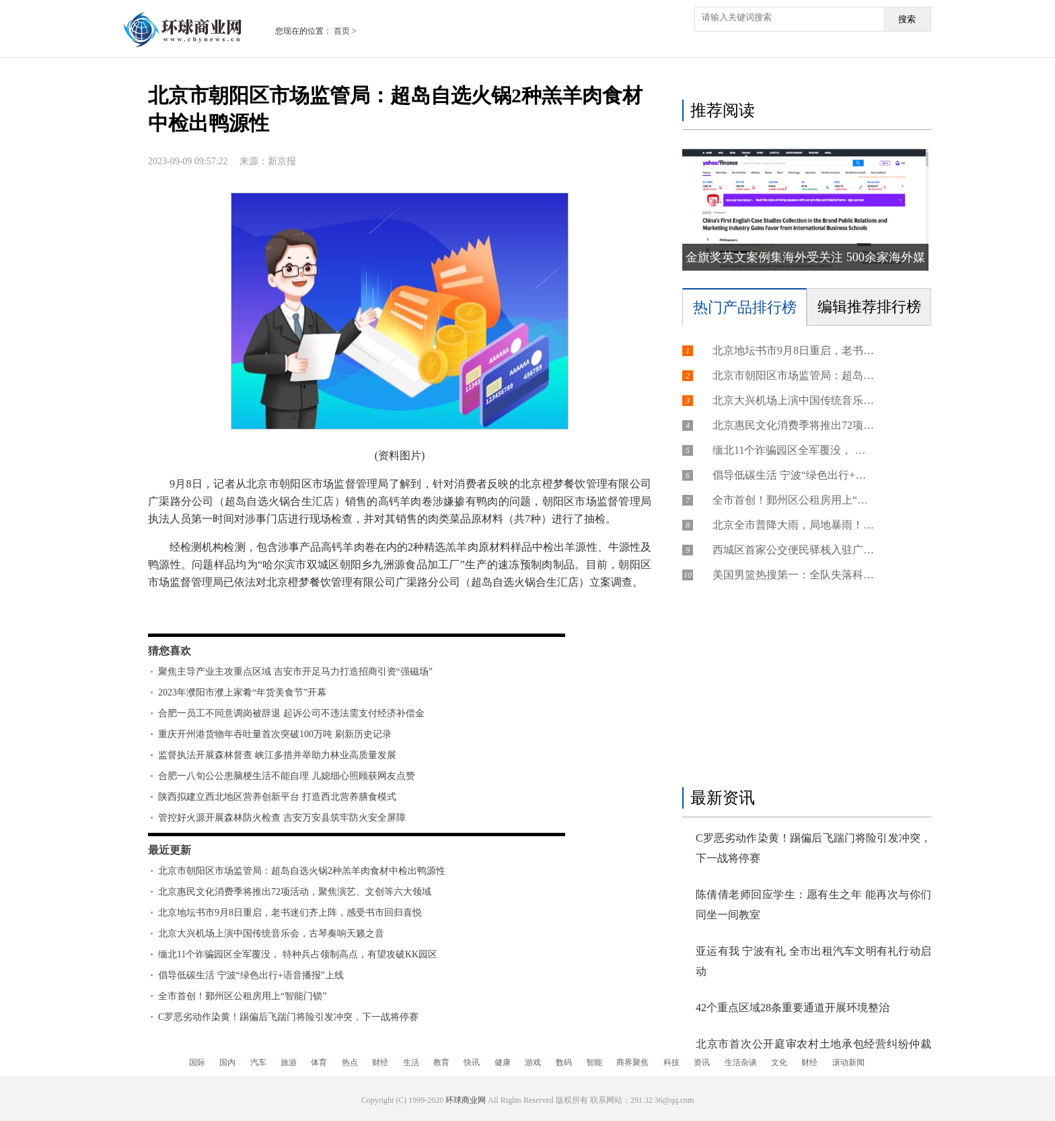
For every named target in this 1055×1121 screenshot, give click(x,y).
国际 (197, 1062)
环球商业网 (465, 1100)
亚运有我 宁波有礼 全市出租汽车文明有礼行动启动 (813, 961)
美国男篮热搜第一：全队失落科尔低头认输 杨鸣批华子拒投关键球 (793, 574)
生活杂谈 (741, 1062)
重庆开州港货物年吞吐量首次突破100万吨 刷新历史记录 (275, 734)
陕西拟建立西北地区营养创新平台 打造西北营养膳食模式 (277, 797)
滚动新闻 (848, 1062)
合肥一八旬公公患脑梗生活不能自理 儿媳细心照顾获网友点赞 (286, 776)
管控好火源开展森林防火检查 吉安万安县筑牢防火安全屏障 (282, 818)
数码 (564, 1062)
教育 (441, 1062)
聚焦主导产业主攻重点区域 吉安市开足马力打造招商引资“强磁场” (295, 672)
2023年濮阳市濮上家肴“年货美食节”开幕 (242, 692)
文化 (779, 1062)
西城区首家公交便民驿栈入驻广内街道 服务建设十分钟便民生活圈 (793, 549)
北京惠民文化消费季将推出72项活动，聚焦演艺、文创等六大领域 (294, 892)
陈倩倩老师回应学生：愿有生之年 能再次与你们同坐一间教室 (813, 904)
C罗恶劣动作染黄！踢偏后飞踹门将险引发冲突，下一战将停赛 (288, 1017)
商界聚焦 (632, 1062)
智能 (594, 1062)
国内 (227, 1062)
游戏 (533, 1062)
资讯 (702, 1062)
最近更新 (169, 850)
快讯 (472, 1062)
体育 (319, 1062)
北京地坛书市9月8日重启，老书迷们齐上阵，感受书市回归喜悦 (290, 913)
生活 (411, 1062)
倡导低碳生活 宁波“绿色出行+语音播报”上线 (251, 975)
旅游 (289, 1062)
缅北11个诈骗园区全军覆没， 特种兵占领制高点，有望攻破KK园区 (297, 954)
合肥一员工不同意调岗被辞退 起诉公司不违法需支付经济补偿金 (291, 713)
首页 (342, 31)
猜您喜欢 (169, 650)
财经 (380, 1062)
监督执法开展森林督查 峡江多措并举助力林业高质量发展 (277, 755)
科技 (671, 1062)
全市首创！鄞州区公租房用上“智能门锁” (242, 996)
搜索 (907, 19)
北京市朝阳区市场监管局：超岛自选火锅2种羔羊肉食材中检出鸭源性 (301, 871)
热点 (350, 1062)
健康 (503, 1062)
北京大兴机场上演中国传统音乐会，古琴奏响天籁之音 (271, 933)
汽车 (258, 1062)
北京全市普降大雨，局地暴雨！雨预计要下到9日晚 (793, 525)
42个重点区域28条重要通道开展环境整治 (792, 1007)
